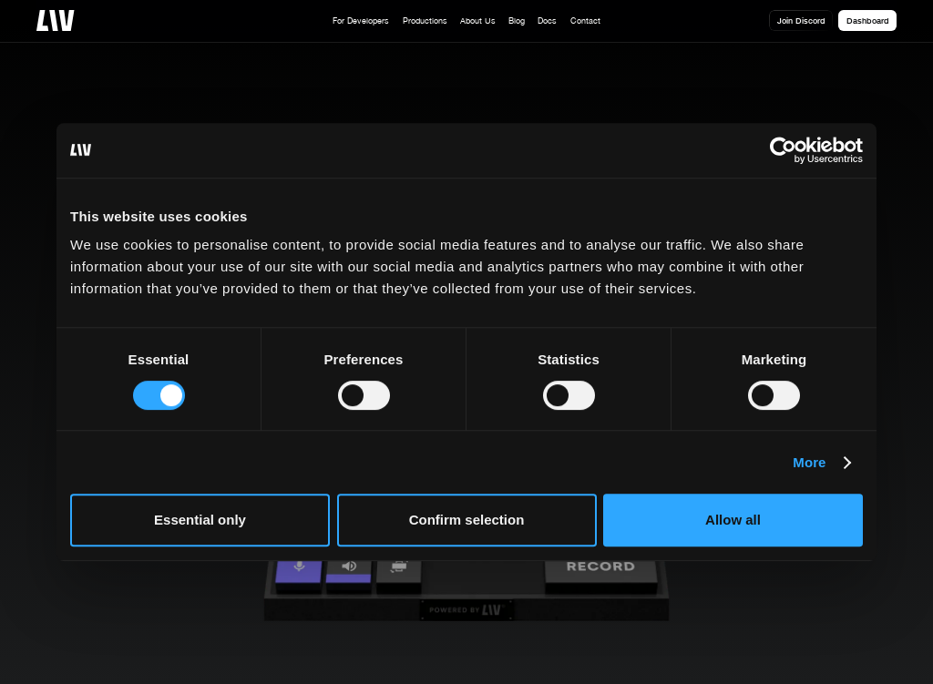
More (809, 462)
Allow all (733, 519)
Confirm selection (467, 519)
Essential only (200, 519)
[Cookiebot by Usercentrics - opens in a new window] (783, 150)
